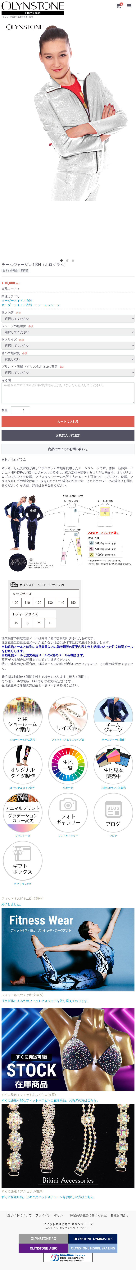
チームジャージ (49, 305)
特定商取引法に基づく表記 (88, 1215)
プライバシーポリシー (50, 1215)
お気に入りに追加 (68, 435)
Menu (129, 4)
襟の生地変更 (11, 353)
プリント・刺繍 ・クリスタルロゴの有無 (29, 366)
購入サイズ (9, 339)
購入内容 (8, 312)
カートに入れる (68, 421)
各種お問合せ (120, 1215)
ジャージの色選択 (14, 326)
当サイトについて (19, 1215)
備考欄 (6, 380)
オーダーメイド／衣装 (17, 301)
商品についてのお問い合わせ (68, 449)
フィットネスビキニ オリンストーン (68, 1224)
